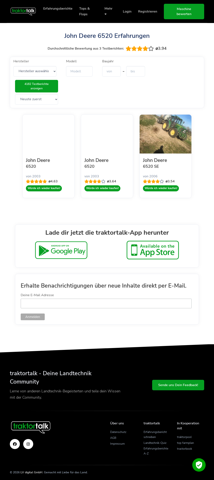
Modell (71, 61)
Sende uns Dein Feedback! (178, 385)
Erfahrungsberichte (58, 8)
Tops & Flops (84, 11)
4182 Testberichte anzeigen (36, 86)
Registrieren (147, 11)
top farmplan (185, 443)
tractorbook (184, 449)
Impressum (117, 444)
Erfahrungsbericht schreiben (155, 434)
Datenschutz (118, 432)
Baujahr (108, 61)
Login (127, 11)
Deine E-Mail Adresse (37, 295)
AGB (113, 438)
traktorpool (184, 437)
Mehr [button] (108, 11)
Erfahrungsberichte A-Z (156, 451)
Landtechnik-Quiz (155, 443)
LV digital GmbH (31, 472)
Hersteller (21, 61)
